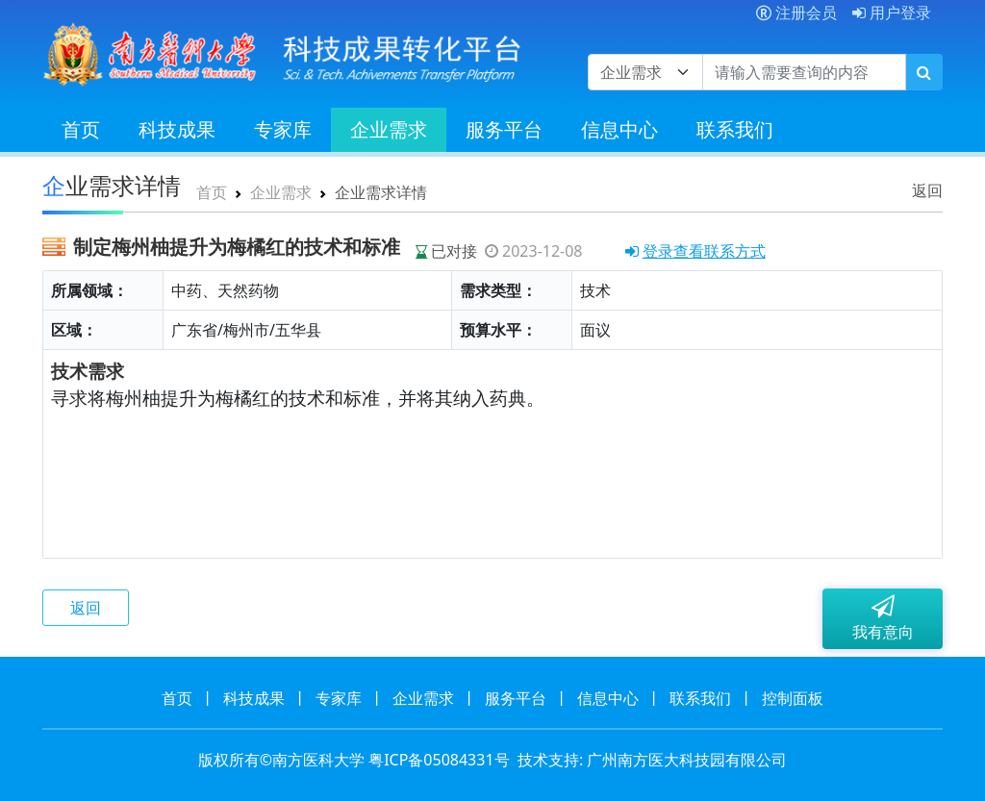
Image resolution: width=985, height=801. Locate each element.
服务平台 (504, 129)
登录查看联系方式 (695, 251)
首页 (81, 129)
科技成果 (177, 129)
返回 (927, 190)
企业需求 (388, 129)
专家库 (283, 129)
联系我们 (734, 129)
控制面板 (792, 698)
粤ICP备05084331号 (438, 759)
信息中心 (619, 129)
